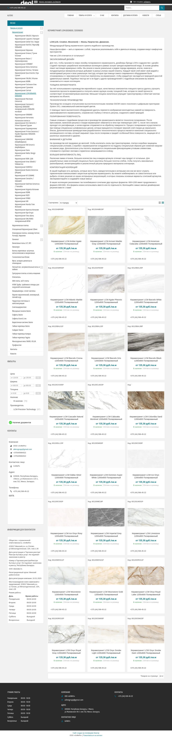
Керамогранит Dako (22, 150)
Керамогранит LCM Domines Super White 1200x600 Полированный (106, 476)
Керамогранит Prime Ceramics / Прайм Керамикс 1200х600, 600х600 (27, 134)
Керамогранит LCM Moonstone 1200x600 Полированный (66, 593)
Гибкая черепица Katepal (21, 334)
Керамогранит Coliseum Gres (26, 85)
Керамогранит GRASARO (23, 115)
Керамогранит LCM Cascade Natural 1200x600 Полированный (66, 417)
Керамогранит (17, 32)
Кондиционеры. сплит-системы (23, 291)
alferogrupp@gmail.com (22, 449)
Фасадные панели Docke (21, 311)
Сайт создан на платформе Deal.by (86, 733)
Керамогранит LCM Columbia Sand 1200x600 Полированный (146, 417)
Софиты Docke (17, 315)
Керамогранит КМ (21, 201)
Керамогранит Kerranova (24, 118)
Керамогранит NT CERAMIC (24, 176)
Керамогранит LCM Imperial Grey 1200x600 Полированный (106, 534)
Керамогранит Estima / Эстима (26, 70)
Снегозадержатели (19, 307)
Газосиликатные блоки (20, 257)
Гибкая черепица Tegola (21, 338)
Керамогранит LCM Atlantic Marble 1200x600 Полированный (66, 300)
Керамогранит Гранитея (24, 87)
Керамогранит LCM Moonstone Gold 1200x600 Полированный (106, 593)
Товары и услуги (85, 15)
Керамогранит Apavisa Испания (27, 210)
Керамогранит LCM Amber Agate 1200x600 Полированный (66, 242)
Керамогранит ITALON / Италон (26, 78)
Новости (145, 15)
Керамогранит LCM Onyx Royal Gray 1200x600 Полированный (66, 651)
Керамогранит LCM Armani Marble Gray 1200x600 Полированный (106, 242)
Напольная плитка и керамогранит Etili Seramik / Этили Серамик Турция (26, 123)
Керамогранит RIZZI (22, 195)
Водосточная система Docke (22, 322)
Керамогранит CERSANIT (24, 64)
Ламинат (15, 239)
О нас (102, 15)
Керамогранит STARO (22, 198)
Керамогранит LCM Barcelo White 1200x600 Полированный (145, 300)
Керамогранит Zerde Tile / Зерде (27, 42)
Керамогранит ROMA (22, 192)
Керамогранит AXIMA (22, 81)
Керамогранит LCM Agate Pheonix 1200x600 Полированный (106, 300)
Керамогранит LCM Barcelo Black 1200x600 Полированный (145, 359)
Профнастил (17, 345)
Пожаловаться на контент (92, 735)
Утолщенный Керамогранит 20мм (24, 229)
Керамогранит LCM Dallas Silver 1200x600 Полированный (66, 476)
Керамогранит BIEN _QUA (24, 159)
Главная (70, 15)
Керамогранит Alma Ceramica (26, 67)
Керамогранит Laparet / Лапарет (27, 39)
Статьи (158, 15)
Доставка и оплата (130, 15)
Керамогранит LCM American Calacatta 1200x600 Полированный (146, 242)
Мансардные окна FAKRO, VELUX (24, 341)
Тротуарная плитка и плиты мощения (26, 273)
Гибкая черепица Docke (21, 326)
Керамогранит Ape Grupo (24, 213)
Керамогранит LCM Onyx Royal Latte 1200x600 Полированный (145, 593)
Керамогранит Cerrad (23, 90)
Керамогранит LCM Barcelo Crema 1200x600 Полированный (66, 359)
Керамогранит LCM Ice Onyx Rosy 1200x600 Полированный (66, 534)
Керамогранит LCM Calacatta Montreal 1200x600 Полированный (106, 417)
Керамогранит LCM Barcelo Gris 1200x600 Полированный (106, 359)
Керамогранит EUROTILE (23, 167)
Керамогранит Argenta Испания (27, 189)
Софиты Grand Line (19, 319)
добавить (147, 2)
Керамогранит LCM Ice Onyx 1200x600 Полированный (146, 476)
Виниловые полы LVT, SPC (21, 243)
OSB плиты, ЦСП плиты (20, 281)
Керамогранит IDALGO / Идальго (27, 36)
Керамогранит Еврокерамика (26, 129)
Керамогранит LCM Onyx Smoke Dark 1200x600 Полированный (146, 651)
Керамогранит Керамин (24, 50)
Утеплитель (16, 277)
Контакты (115, 15)
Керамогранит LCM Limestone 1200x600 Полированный (146, 534)
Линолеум (16, 247)
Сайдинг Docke (17, 330)
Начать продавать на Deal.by (50, 2)
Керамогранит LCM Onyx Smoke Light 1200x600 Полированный (106, 651)
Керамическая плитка (20, 226)
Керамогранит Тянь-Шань (24, 216)
